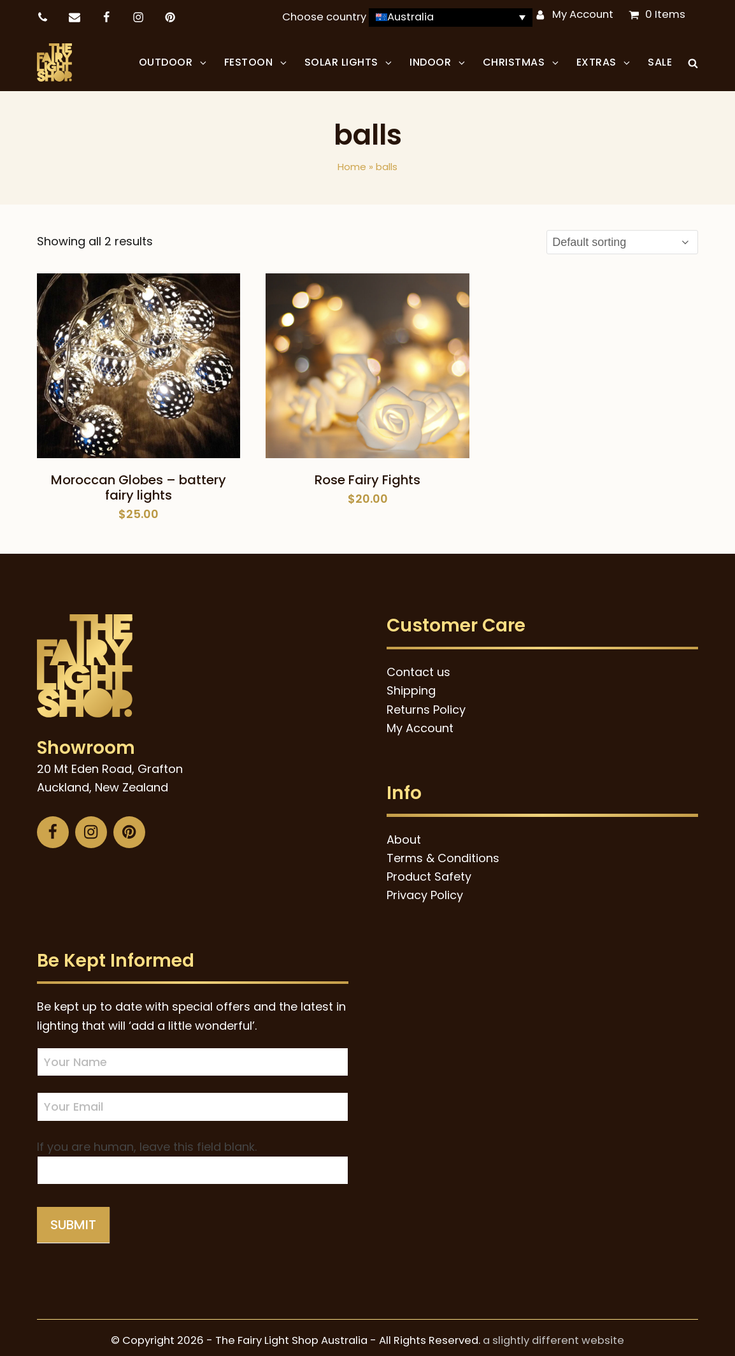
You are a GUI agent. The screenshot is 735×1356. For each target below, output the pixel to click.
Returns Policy (426, 703)
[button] (693, 59)
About (404, 833)
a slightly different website (553, 1334)
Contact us (418, 666)
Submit (73, 1218)
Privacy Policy (425, 889)
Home (352, 160)
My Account (582, 14)
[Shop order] (622, 235)
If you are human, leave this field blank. (147, 1140)
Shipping (411, 684)
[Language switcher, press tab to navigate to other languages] (451, 17)
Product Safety (429, 870)
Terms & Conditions (443, 852)
